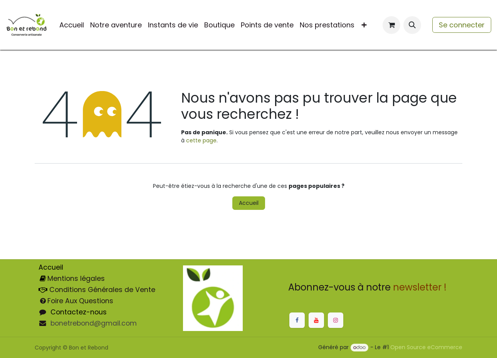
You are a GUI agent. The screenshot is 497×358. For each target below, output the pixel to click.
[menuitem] (71, 25)
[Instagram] (335, 320)
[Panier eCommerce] (391, 25)
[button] (412, 25)
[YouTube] (316, 320)
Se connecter (462, 25)
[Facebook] (297, 320)
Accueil (249, 203)
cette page (201, 140)
